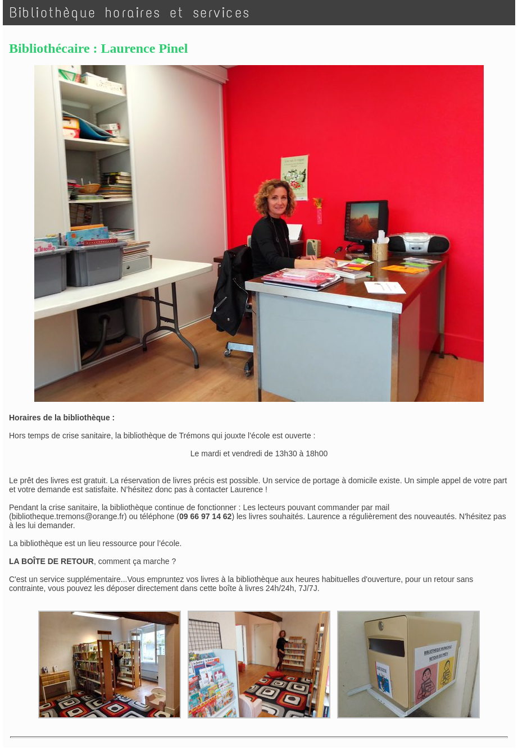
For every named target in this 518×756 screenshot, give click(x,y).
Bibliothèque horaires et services (130, 12)
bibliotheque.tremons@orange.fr (68, 516)
